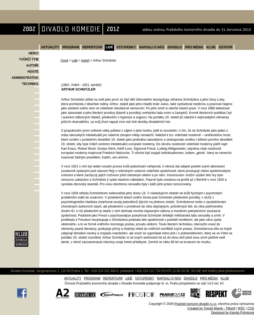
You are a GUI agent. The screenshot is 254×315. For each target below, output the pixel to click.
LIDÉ (109, 47)
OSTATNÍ (225, 47)
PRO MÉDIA (194, 47)
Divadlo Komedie (17, 13)
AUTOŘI (32, 65)
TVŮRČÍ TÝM (28, 59)
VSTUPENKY (126, 47)
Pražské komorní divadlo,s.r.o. (195, 304)
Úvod (64, 60)
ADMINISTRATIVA (25, 78)
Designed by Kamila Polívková (232, 312)
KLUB (211, 47)
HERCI (33, 53)
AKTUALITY (50, 47)
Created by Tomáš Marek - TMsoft (211, 308)
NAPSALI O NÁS (151, 47)
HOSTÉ (33, 72)
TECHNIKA (30, 84)
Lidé (75, 60)
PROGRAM (70, 47)
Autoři (85, 60)
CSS (250, 308)
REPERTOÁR (92, 47)
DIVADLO (175, 47)
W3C (241, 308)
